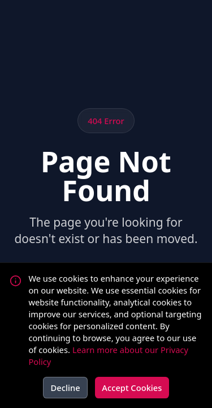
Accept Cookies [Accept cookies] (132, 387)
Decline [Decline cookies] (65, 387)
